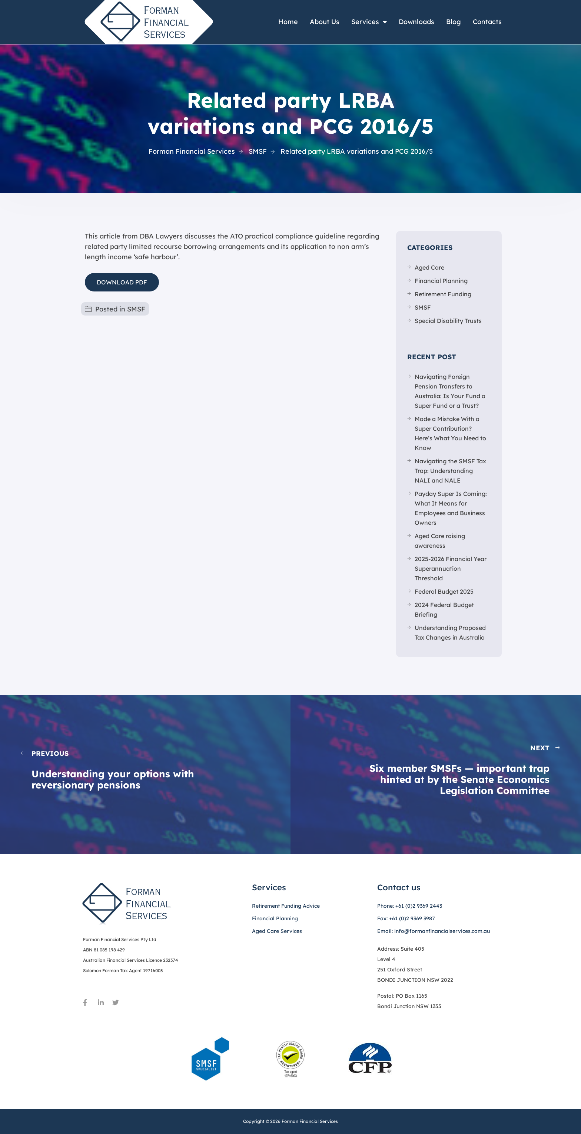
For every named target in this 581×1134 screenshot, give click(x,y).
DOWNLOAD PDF (122, 282)
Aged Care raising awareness (440, 540)
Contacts (487, 21)
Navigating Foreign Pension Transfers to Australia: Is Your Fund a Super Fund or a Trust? (450, 391)
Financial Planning (441, 280)
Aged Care (429, 267)
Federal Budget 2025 (444, 591)
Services (369, 22)
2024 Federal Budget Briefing (444, 609)
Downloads (416, 21)
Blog (453, 21)
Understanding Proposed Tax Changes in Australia (450, 632)
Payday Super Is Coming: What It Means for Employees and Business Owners (451, 508)
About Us (324, 21)
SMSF (136, 309)
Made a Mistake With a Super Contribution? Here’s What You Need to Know (450, 433)
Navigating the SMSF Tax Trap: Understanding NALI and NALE (450, 470)
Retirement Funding (443, 294)
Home (288, 21)
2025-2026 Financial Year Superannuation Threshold (451, 568)
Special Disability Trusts (448, 320)
